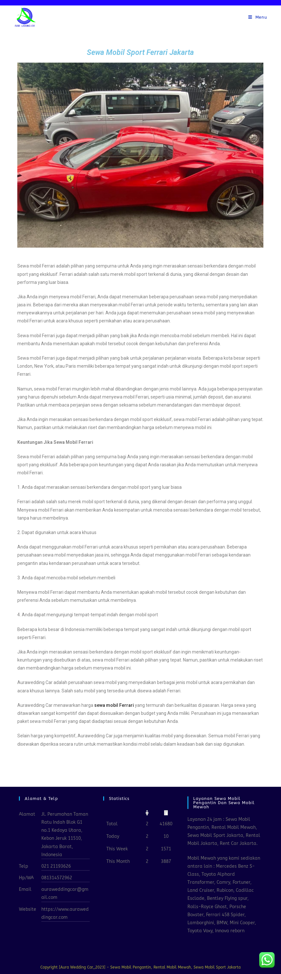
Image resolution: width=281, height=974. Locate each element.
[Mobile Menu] (257, 17)
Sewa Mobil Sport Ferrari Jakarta (140, 52)
